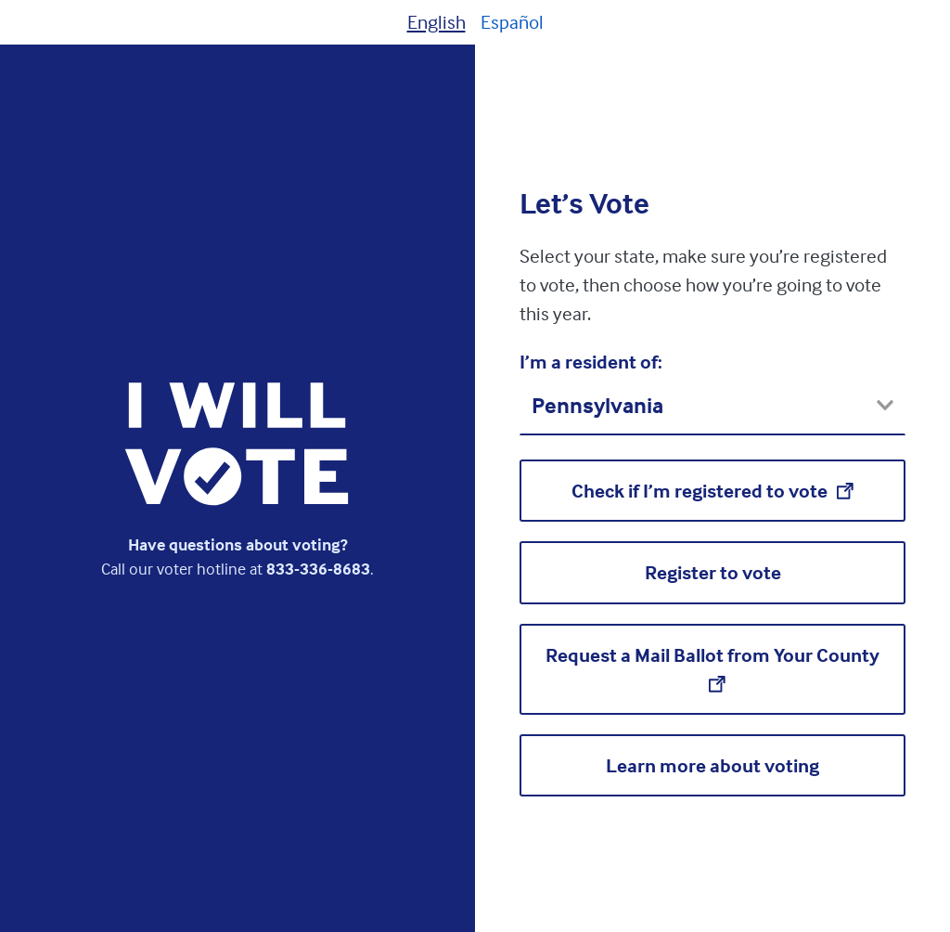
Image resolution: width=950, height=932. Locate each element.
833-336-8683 (318, 568)
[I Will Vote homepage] (237, 444)
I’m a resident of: (591, 361)
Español (512, 21)
